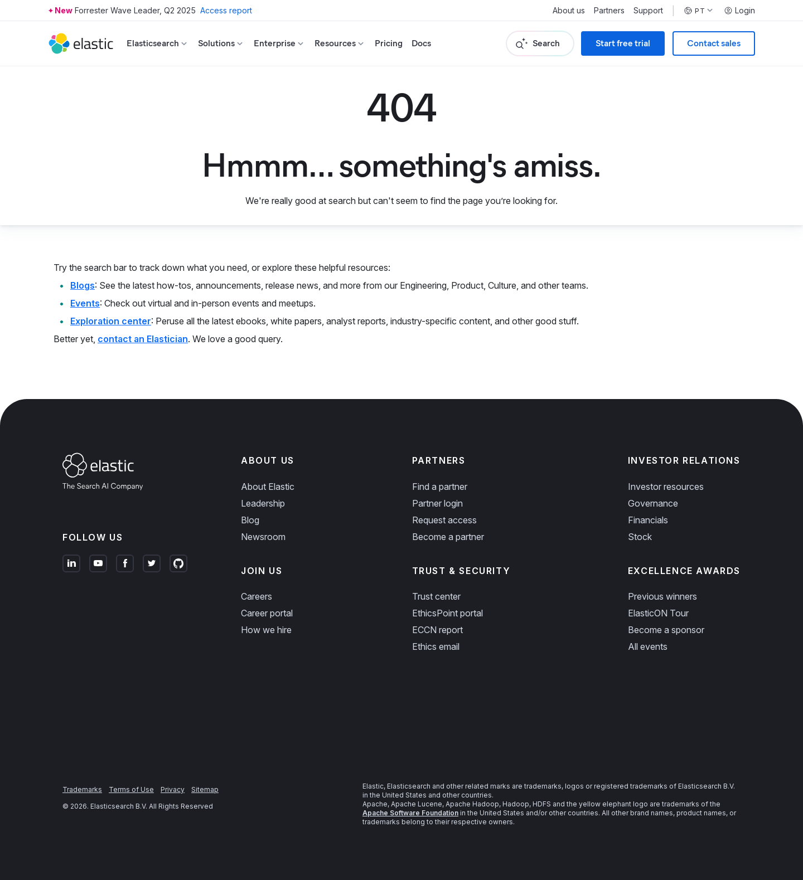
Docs (421, 43)
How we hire (266, 629)
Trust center (436, 596)
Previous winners (662, 596)
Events (85, 303)
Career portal (267, 613)
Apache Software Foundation (410, 813)
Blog (250, 520)
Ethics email (435, 646)
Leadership (263, 503)
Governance (653, 503)
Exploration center (110, 321)
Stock (640, 536)
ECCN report (437, 629)
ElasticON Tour (658, 613)
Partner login (437, 503)
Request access (444, 520)
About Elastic (267, 486)
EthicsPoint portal (447, 613)
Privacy (173, 789)
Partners (609, 10)
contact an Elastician (143, 338)
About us (569, 10)
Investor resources (666, 486)
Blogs (82, 285)
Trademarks (82, 789)
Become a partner (448, 536)
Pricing (389, 43)
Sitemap (205, 789)
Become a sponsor (666, 629)
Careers (256, 596)
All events (647, 646)
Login (739, 10)
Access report (226, 10)
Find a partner (439, 486)
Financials (648, 520)
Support (648, 10)
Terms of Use (131, 789)
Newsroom (263, 536)
